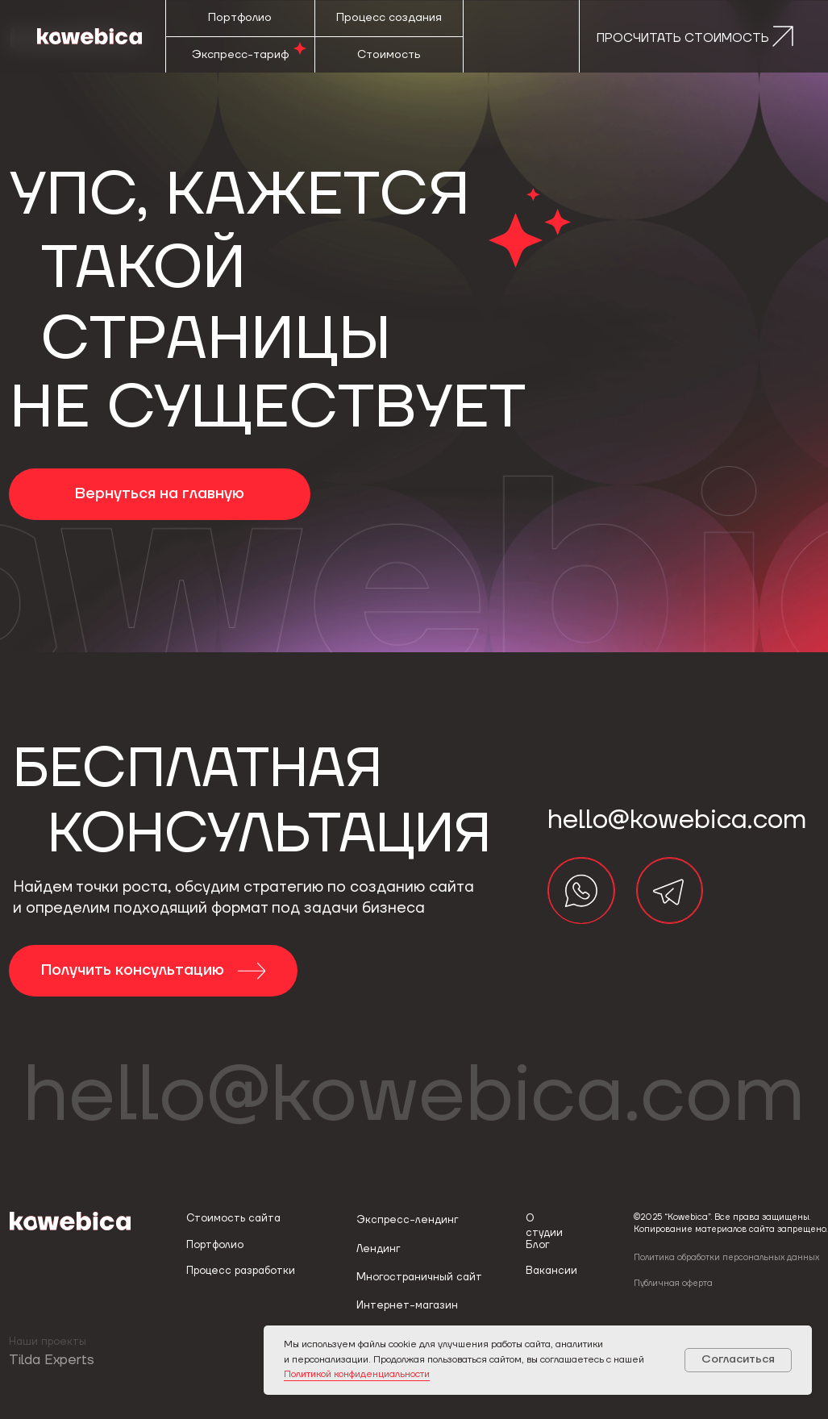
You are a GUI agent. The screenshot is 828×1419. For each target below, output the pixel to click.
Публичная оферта (673, 1283)
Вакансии (551, 1270)
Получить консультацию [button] (134, 970)
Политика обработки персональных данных (726, 1257)
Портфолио (240, 17)
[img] (580, 890)
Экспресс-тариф (240, 55)
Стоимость (388, 55)
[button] (690, 36)
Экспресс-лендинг (407, 1219)
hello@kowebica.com (414, 1095)
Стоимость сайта (233, 1218)
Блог (537, 1244)
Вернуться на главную (159, 494)
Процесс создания (389, 17)
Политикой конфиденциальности (357, 1374)
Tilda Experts (51, 1360)
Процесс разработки (240, 1270)
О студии (544, 1225)
